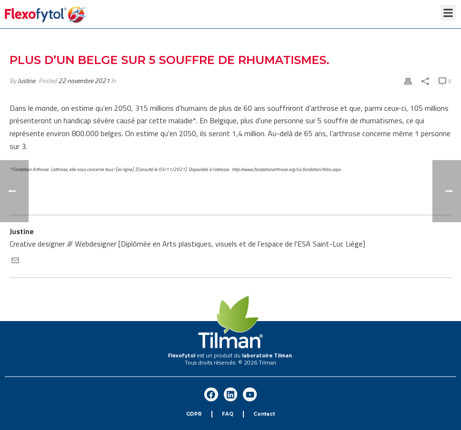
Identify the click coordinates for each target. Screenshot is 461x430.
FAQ (227, 414)
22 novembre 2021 (84, 80)
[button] (448, 13)
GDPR (194, 414)
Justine (26, 80)
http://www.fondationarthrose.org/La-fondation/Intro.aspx (286, 169)
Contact (264, 414)
